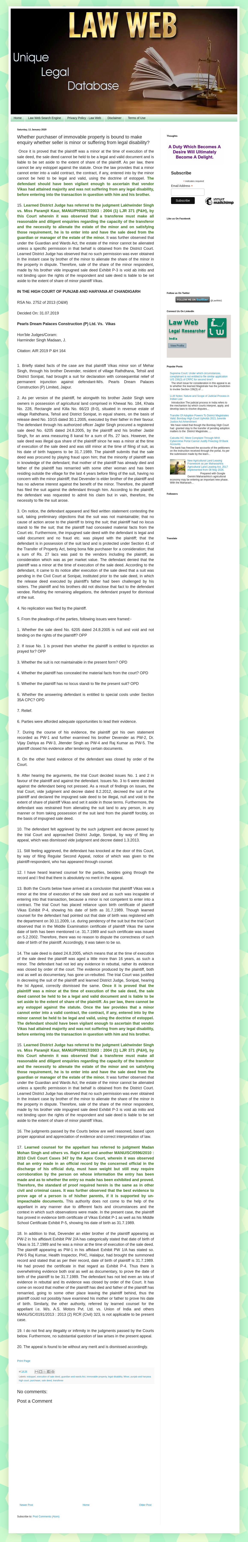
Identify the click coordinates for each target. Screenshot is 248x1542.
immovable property (97, 1376)
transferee (58, 1380)
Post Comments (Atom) (46, 1516)
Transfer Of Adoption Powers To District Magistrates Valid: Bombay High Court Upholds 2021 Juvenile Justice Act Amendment (199, 418)
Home (18, 118)
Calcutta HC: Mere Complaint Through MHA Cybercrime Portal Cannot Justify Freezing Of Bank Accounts (199, 441)
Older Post (145, 1504)
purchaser (35, 1380)
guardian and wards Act (73, 1376)
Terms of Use (136, 118)
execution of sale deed (48, 1376)
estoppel (31, 1376)
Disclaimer (114, 118)
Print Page (23, 1360)
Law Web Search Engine (44, 118)
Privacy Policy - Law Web (84, 118)
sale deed (47, 1380)
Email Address (182, 186)
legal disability (115, 1376)
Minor (126, 1376)
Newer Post (26, 1504)
